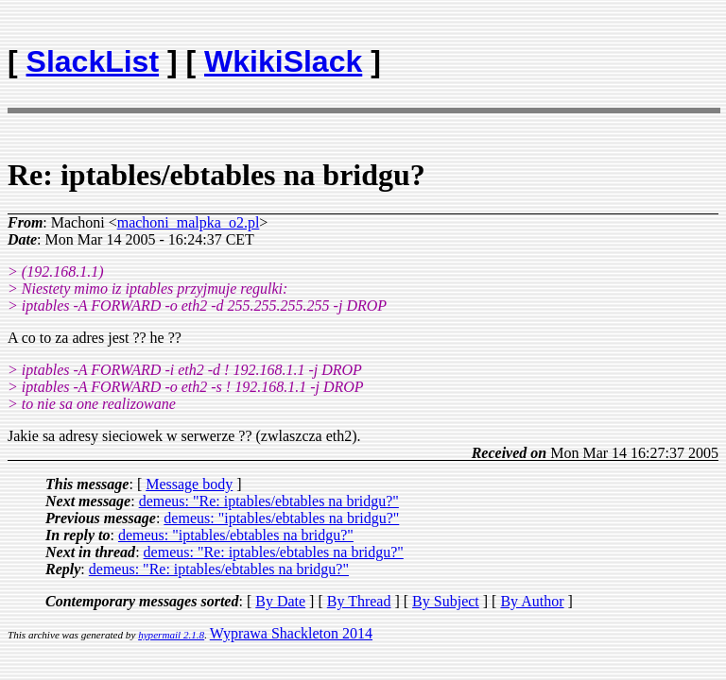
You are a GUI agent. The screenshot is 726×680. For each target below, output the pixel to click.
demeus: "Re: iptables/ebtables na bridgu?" (269, 501)
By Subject (445, 601)
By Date (280, 601)
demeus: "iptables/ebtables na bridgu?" (281, 518)
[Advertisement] (607, 53)
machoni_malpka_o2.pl (188, 222)
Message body (189, 484)
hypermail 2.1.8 (171, 634)
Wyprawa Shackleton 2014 (291, 633)
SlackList (93, 61)
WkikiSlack (283, 61)
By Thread (359, 601)
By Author (531, 601)
